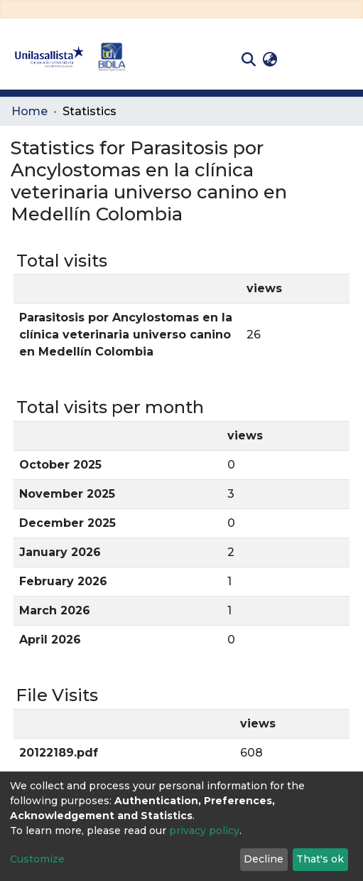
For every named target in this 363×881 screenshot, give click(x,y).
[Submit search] (248, 59)
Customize (37, 859)
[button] (269, 59)
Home (29, 111)
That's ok (320, 859)
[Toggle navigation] (341, 59)
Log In (303, 59)
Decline (263, 859)
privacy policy (204, 830)
